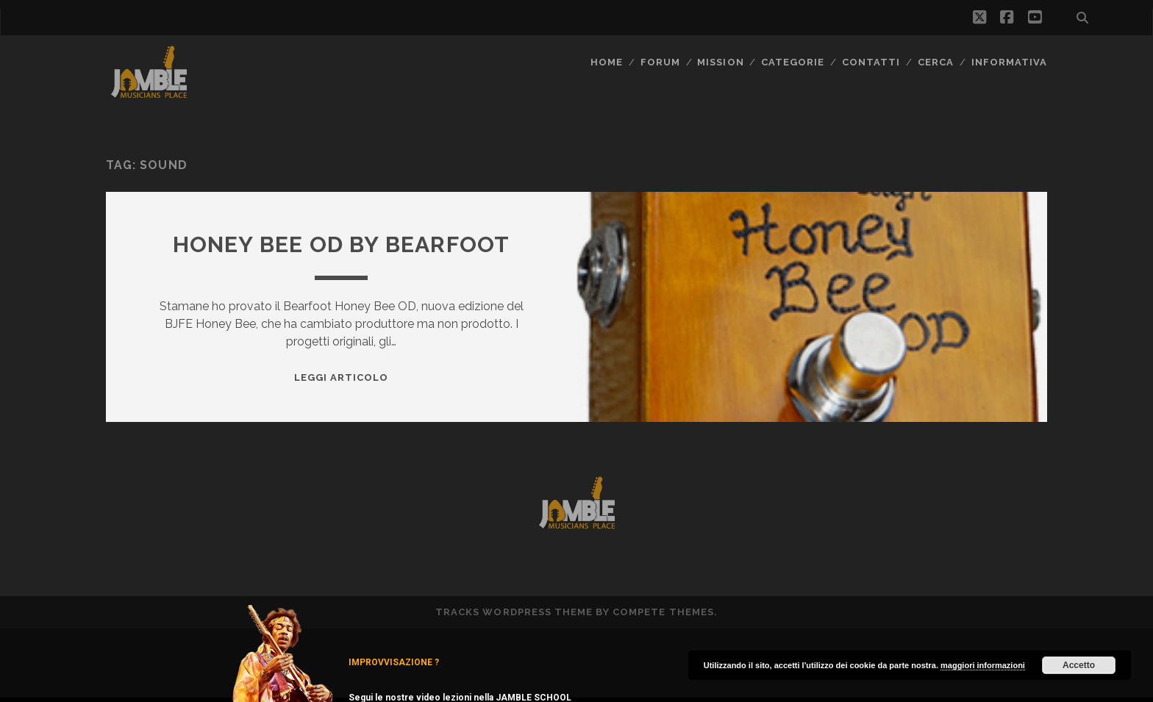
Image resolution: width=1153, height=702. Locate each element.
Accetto (1079, 665)
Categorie (792, 62)
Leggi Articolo (341, 377)
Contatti (871, 62)
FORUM (660, 62)
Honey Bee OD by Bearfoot (341, 244)
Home (606, 62)
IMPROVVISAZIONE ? (394, 662)
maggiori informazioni (982, 665)
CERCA (936, 62)
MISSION (720, 62)
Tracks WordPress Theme (514, 611)
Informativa (1009, 62)
